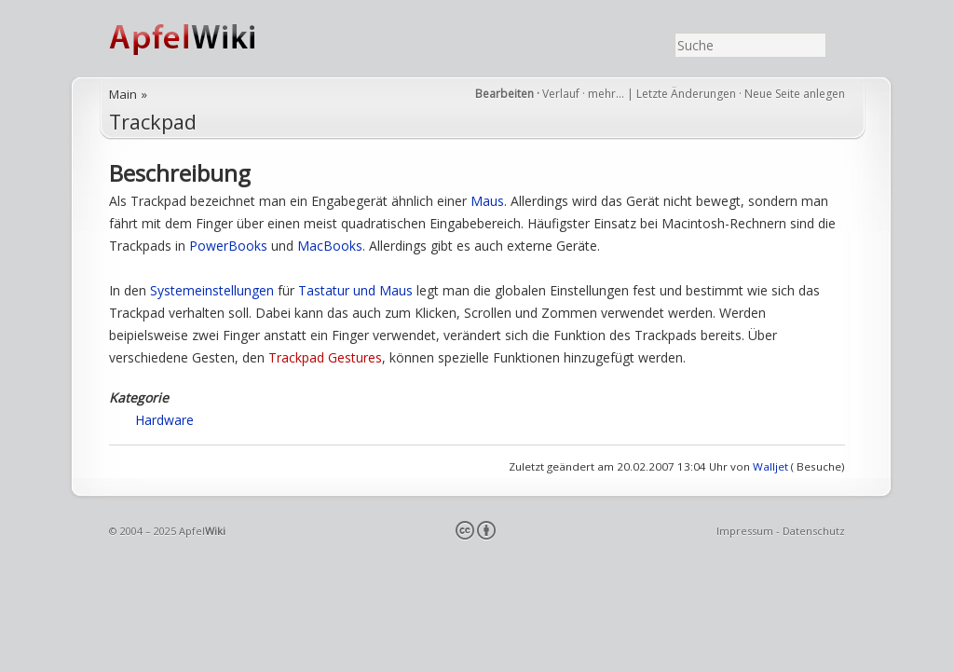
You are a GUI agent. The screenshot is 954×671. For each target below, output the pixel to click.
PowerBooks (228, 245)
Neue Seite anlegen (794, 94)
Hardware (164, 420)
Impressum (744, 531)
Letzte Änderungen (686, 94)
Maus (487, 201)
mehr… (607, 94)
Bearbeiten (504, 94)
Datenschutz (814, 531)
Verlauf (560, 94)
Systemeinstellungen (212, 290)
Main (123, 94)
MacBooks (329, 245)
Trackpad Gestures (325, 357)
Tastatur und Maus (355, 290)
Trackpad (153, 121)
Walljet (770, 466)
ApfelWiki (202, 39)
